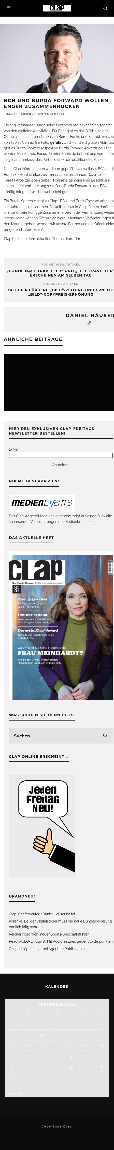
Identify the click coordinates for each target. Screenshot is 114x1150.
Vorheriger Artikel (60, 264)
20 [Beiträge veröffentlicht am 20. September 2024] (72, 1056)
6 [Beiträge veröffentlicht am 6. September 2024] (72, 1034)
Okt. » (22, 1094)
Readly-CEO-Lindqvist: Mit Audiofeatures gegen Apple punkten (61, 941)
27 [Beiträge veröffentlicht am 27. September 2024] (71, 1067)
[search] (105, 736)
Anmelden (60, 465)
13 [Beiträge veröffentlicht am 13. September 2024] (71, 1045)
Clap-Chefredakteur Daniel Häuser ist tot (42, 914)
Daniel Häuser (18, 114)
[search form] (61, 736)
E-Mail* (14, 449)
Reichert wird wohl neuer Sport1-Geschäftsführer (49, 934)
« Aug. (10, 1094)
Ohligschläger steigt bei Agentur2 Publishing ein (48, 949)
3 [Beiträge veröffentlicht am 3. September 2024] (27, 1034)
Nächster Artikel (61, 283)
